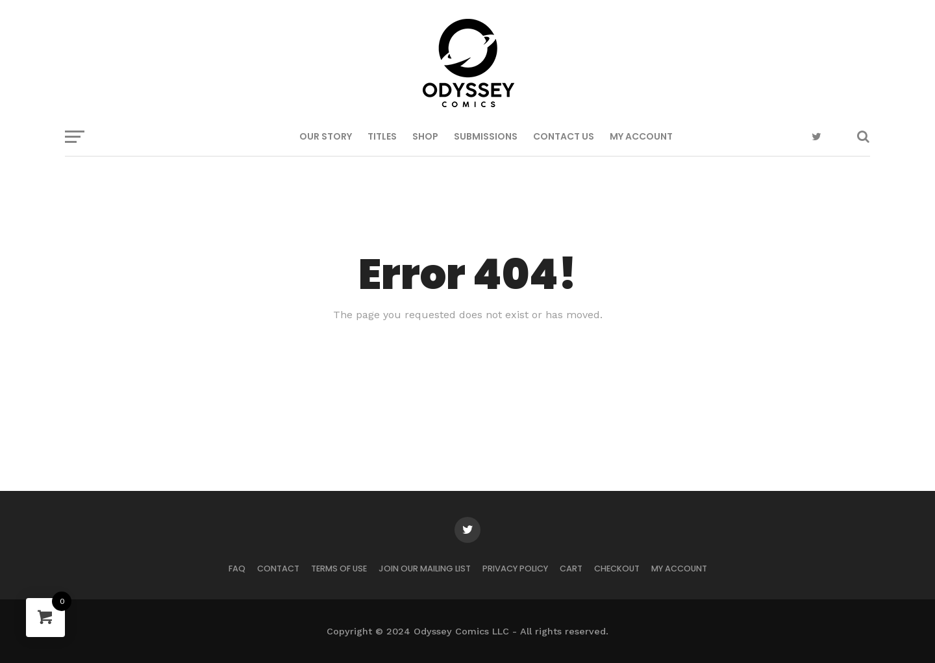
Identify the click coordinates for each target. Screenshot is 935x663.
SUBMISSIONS (485, 136)
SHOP (425, 136)
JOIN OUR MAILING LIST (425, 568)
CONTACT (278, 568)
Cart (571, 568)
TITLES (382, 136)
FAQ (237, 568)
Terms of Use (339, 568)
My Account (641, 136)
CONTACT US (563, 136)
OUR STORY (325, 136)
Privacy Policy (515, 568)
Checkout (617, 568)
